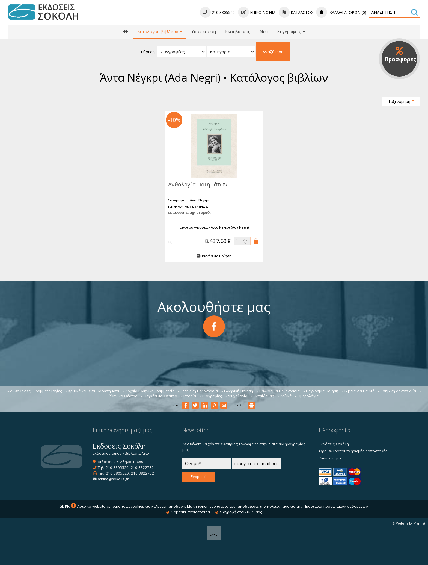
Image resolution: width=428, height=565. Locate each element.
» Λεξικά (284, 395)
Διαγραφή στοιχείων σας (238, 512)
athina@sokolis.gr (113, 478)
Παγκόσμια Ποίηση (213, 256)
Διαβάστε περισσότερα (188, 512)
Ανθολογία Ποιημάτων (197, 184)
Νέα (264, 31)
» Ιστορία (188, 395)
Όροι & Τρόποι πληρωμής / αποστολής (353, 451)
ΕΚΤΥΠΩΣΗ (243, 405)
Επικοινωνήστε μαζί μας (122, 430)
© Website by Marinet (408, 523)
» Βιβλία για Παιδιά (357, 390)
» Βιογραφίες (210, 395)
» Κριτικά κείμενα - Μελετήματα (92, 390)
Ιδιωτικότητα (330, 458)
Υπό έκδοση (203, 31)
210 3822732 (142, 467)
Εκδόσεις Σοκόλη (334, 443)
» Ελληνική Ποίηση (237, 390)
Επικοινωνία (256, 12)
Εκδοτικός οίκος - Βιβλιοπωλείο (121, 453)
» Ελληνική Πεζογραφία (198, 390)
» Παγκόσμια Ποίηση (320, 390)
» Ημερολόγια (307, 395)
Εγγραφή (199, 476)
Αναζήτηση (273, 51)
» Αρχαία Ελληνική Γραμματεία (148, 390)
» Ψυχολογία (236, 395)
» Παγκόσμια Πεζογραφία (278, 390)
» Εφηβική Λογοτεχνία (397, 390)
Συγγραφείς (291, 31)
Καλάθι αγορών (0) (341, 12)
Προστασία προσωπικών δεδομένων (336, 506)
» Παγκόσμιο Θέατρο (159, 395)
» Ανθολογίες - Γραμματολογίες (34, 390)
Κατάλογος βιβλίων (159, 31)
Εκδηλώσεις (237, 31)
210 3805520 (117, 467)
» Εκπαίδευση (262, 395)
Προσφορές (400, 54)
